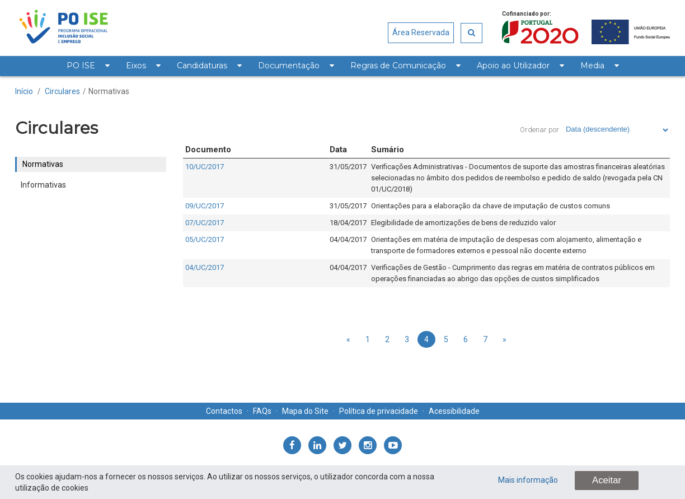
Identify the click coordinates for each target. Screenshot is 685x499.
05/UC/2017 (204, 239)
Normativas (108, 91)
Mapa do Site (305, 411)
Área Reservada (420, 32)
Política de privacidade (378, 411)
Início (24, 91)
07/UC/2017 (204, 222)
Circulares (62, 91)
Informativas (43, 184)
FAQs (262, 411)
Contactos (224, 411)
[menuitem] (88, 66)
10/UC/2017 (204, 166)
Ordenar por (539, 129)
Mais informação (528, 479)
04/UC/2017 (204, 267)
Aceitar (606, 480)
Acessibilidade (454, 411)
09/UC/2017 (204, 206)
